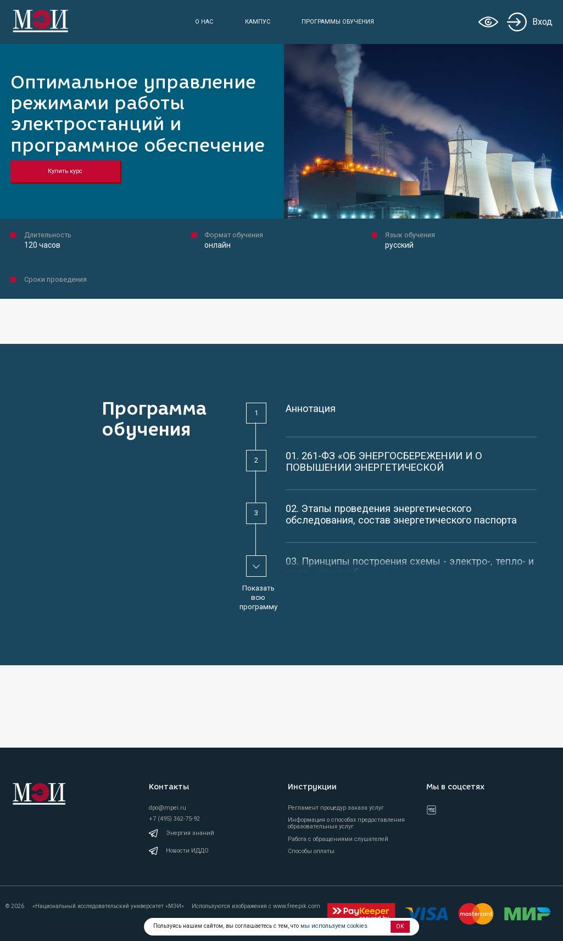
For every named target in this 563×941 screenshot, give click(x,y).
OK (400, 926)
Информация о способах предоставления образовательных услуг (346, 827)
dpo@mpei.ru (166, 811)
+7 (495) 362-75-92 (174, 821)
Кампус (257, 21)
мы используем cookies (331, 926)
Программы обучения (338, 21)
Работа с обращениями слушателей (338, 841)
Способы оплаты (311, 854)
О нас (205, 21)
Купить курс (63, 171)
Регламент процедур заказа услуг (336, 810)
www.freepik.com (295, 907)
